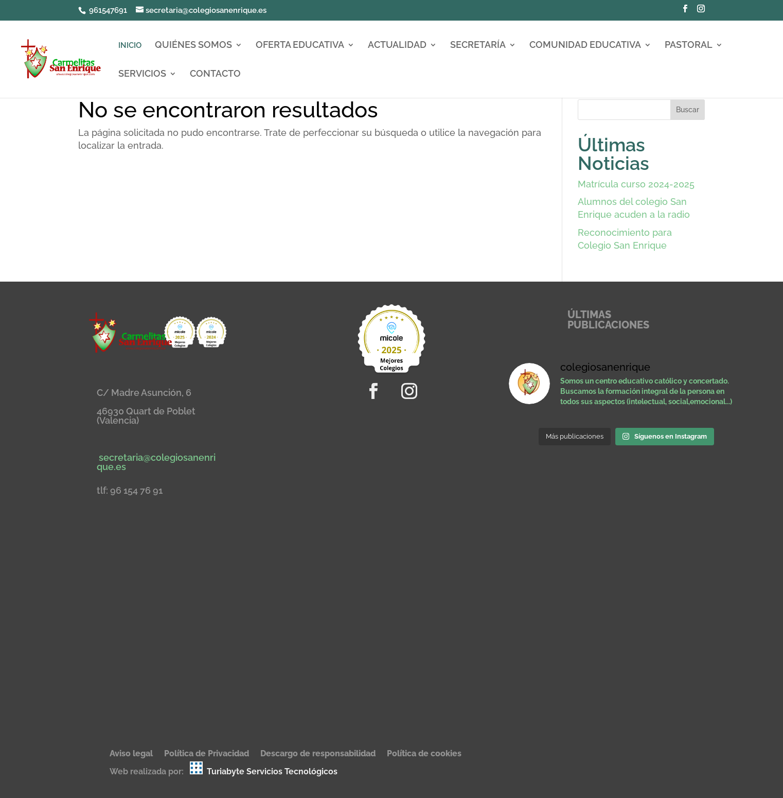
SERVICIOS (142, 74)
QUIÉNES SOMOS (193, 45)
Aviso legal (131, 754)
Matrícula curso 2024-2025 (636, 184)
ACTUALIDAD (397, 45)
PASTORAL (689, 45)
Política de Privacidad (206, 754)
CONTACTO (215, 74)
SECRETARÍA (478, 45)
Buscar (687, 110)
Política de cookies (424, 754)
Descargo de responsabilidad (318, 754)
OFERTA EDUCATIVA (300, 45)
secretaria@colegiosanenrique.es (156, 462)
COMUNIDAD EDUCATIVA (585, 45)
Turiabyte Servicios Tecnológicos (272, 771)
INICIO (129, 46)
